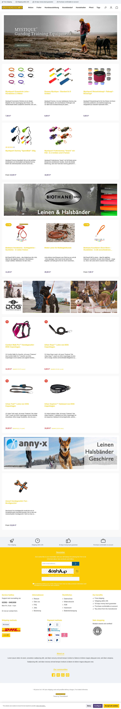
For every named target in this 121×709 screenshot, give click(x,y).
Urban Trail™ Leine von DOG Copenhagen (17, 408)
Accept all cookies (111, 706)
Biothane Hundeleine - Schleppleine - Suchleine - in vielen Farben (20, 250)
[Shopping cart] (116, 8)
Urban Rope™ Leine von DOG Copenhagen (57, 348)
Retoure (36, 598)
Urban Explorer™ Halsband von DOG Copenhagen (59, 408)
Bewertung (37, 611)
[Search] (105, 8)
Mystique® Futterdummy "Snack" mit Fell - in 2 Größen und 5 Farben (60, 153)
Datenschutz (68, 598)
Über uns (37, 601)
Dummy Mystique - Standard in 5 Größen (58, 93)
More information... (41, 706)
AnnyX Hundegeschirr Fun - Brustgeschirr (16, 506)
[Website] (67, 675)
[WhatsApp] (63, 675)
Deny (89, 706)
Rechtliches (67, 595)
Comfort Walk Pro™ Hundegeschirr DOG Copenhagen (19, 348)
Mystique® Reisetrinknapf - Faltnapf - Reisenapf (98, 93)
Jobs (35, 608)
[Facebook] (53, 675)
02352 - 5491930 (9, 602)
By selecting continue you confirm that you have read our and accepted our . (60, 584)
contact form (13, 611)
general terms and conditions (50, 585)
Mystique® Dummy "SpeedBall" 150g (20, 151)
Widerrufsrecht (69, 601)
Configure (97, 706)
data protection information (76, 584)
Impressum (67, 608)
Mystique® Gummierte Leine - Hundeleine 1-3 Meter (17, 93)
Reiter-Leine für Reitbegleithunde (58, 249)
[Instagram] (58, 675)
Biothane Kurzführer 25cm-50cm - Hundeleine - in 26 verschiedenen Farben (97, 250)
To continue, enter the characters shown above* (60, 576)
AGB (65, 605)
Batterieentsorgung (70, 611)
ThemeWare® (64, 696)
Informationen (37, 595)
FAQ (35, 605)
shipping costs (52, 689)
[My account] (111, 8)
